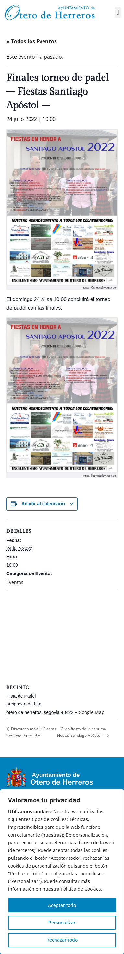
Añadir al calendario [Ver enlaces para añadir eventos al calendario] (43, 503)
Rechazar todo (62, 940)
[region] (62, 871)
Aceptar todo (62, 905)
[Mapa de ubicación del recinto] (62, 636)
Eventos (14, 582)
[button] (118, 12)
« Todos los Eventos (31, 41)
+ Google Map (90, 712)
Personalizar (62, 922)
